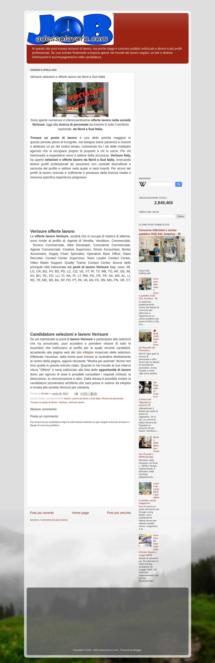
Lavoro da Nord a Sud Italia (86, 398)
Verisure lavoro (76, 402)
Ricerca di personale (112, 398)
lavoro (67, 398)
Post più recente (42, 513)
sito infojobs (85, 352)
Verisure (63, 402)
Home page (80, 513)
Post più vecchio (119, 513)
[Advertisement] (80, 204)
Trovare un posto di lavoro (43, 402)
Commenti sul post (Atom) (54, 520)
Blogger (137, 650)
